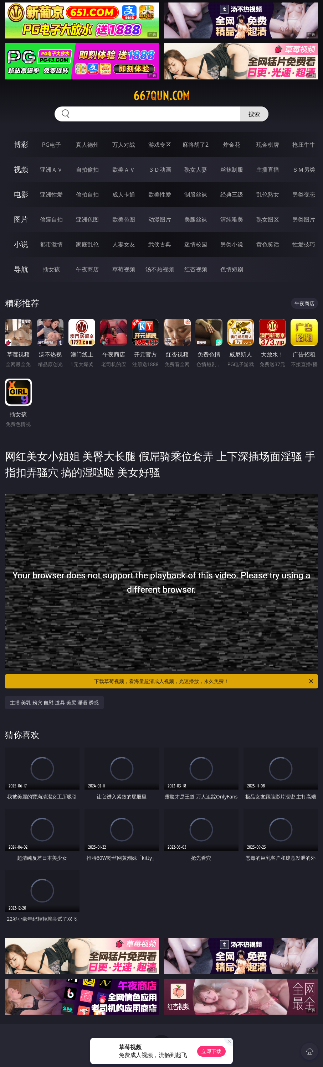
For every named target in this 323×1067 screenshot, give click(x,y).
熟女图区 (267, 219)
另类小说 (231, 244)
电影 (21, 194)
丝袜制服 (231, 169)
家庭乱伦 (87, 244)
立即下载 (211, 1051)
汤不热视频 (159, 269)
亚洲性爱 (51, 194)
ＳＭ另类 (303, 169)
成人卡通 (123, 194)
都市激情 (51, 244)
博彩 (21, 144)
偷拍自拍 (87, 194)
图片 (21, 219)
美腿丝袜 (195, 219)
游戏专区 (159, 145)
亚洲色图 (87, 219)
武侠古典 (159, 244)
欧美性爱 (159, 194)
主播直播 (267, 169)
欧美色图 (123, 219)
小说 (21, 244)
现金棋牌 (267, 145)
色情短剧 (231, 269)
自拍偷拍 (87, 169)
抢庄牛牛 (303, 145)
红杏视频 (195, 269)
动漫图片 (159, 219)
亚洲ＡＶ (51, 169)
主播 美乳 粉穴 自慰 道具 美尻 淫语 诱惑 (54, 702)
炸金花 (231, 145)
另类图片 (303, 219)
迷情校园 (195, 244)
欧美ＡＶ (123, 169)
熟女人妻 (195, 169)
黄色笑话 (267, 244)
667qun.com (161, 96)
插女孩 (51, 269)
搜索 (254, 114)
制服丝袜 (195, 194)
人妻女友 (123, 244)
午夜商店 (87, 269)
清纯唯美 (231, 219)
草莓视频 (123, 269)
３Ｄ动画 (159, 169)
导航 (21, 269)
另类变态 (303, 194)
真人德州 (87, 145)
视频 (21, 169)
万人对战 (123, 145)
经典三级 (231, 194)
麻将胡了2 (196, 145)
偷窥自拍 (51, 219)
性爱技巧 (303, 244)
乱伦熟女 (267, 194)
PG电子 (51, 145)
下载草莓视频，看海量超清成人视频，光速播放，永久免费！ (204, 681)
